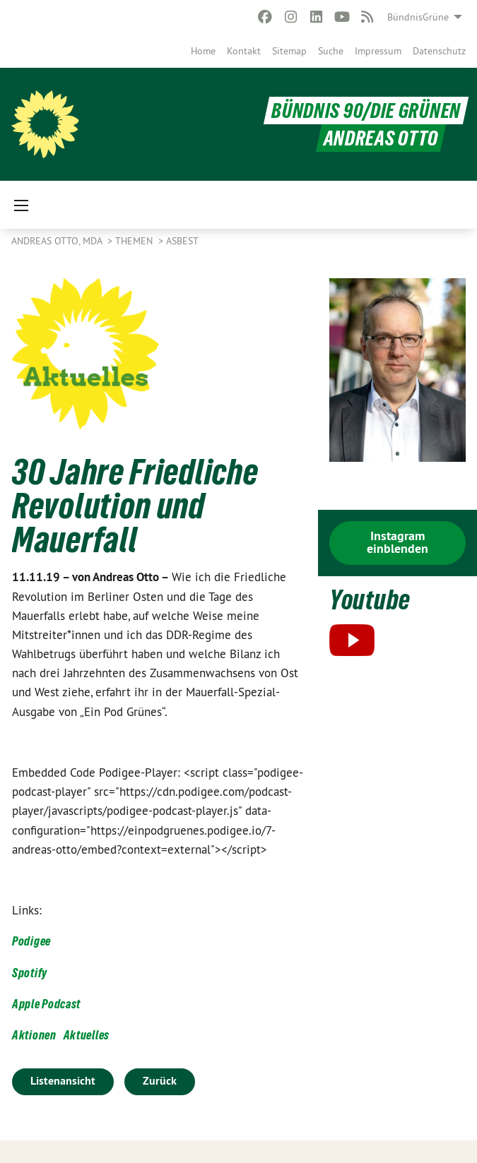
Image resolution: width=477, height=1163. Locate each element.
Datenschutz (439, 50)
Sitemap (289, 50)
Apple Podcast (46, 1003)
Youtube (370, 600)
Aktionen (34, 1034)
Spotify (29, 972)
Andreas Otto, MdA (58, 240)
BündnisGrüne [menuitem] (418, 17)
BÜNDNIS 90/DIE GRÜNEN (366, 110)
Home (203, 50)
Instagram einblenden (397, 541)
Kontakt (244, 50)
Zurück (160, 1080)
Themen (135, 240)
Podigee (31, 941)
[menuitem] (203, 51)
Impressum (378, 50)
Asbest (182, 240)
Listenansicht (62, 1080)
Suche (330, 50)
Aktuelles (87, 1034)
